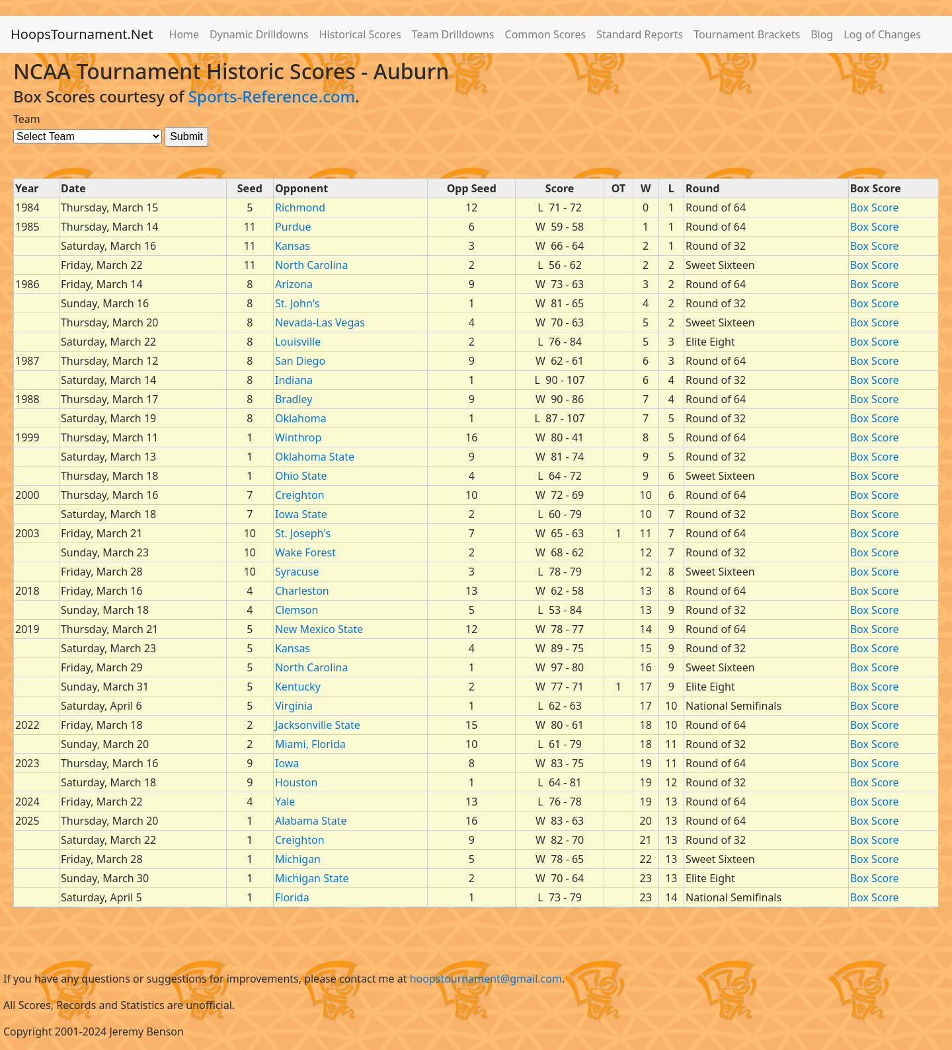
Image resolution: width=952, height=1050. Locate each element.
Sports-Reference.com (272, 96)
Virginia (294, 705)
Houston (296, 782)
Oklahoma (301, 418)
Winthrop (298, 437)
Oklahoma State (314, 456)
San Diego (300, 361)
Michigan (298, 859)
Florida (292, 897)
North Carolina (311, 265)
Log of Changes (882, 34)
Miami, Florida (310, 744)
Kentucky (298, 686)
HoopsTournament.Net (82, 34)
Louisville (298, 341)
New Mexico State (319, 629)
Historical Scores (360, 34)
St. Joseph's (303, 533)
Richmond (300, 207)
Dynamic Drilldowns (259, 34)
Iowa (287, 763)
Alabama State (311, 820)
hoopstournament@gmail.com (486, 978)
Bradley (294, 399)
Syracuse (297, 571)
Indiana (294, 380)
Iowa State (301, 514)
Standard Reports (639, 34)
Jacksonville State (317, 725)
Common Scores (545, 34)
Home (184, 34)
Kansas (292, 246)
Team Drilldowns (453, 34)
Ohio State (301, 476)
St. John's (297, 303)
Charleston (302, 590)
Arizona (294, 284)
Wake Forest (305, 552)
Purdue (293, 226)
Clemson (296, 610)
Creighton (300, 495)
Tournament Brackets (747, 34)
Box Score (874, 207)
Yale (285, 801)
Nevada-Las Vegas (320, 322)
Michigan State (312, 878)
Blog (822, 34)
